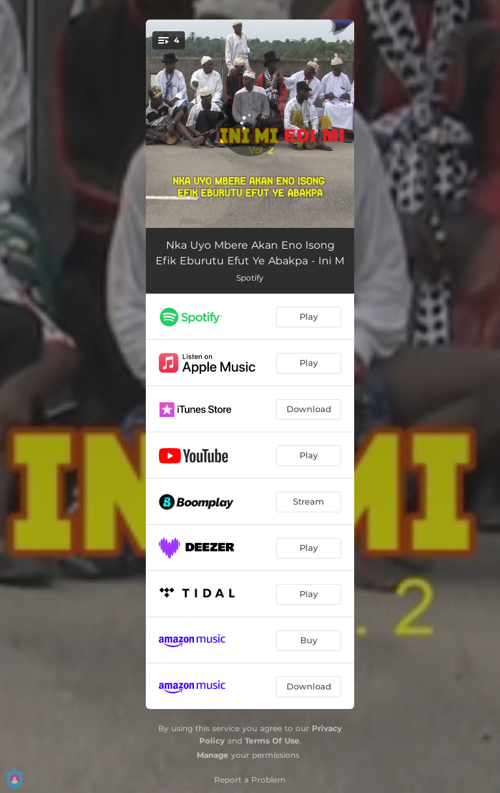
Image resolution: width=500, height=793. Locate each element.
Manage (213, 755)
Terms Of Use (272, 740)
